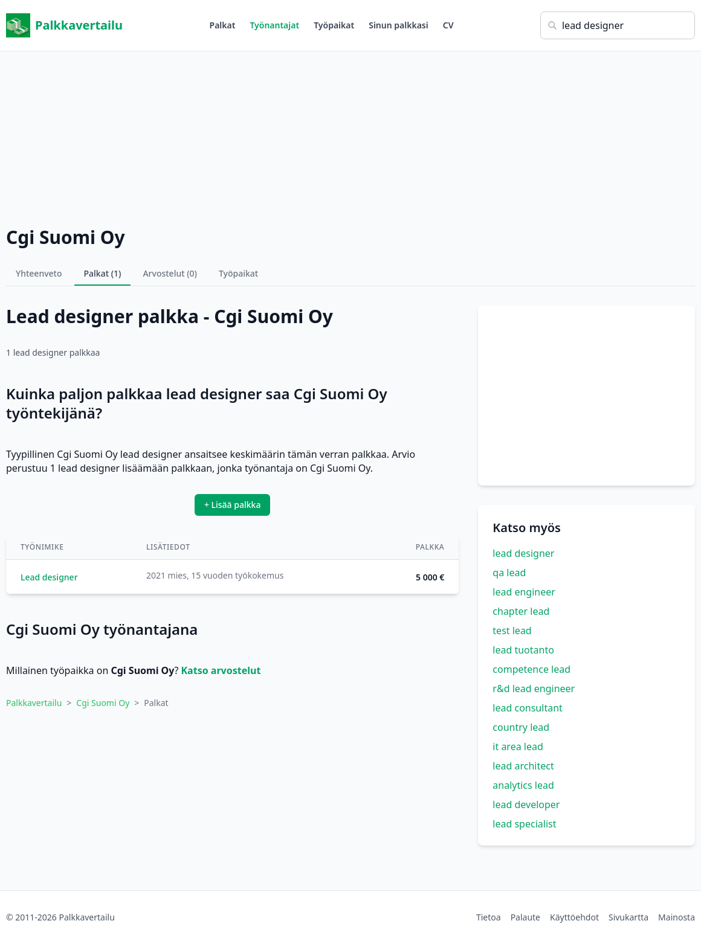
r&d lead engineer (534, 688)
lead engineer (524, 592)
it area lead (518, 746)
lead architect (523, 765)
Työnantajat (274, 25)
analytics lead (523, 785)
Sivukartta (628, 917)
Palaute (525, 917)
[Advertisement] (350, 135)
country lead (521, 727)
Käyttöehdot (574, 917)
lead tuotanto (523, 650)
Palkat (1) (102, 273)
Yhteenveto (39, 273)
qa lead (509, 572)
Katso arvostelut (220, 670)
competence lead (531, 669)
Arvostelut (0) (170, 273)
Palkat (223, 25)
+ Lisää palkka (232, 504)
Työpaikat (334, 25)
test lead (512, 630)
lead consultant (527, 707)
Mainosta (676, 917)
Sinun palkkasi (398, 25)
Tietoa (488, 917)
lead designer (523, 553)
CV (448, 25)
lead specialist (524, 823)
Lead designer (49, 577)
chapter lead (521, 611)
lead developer (526, 804)
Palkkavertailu (64, 25)
